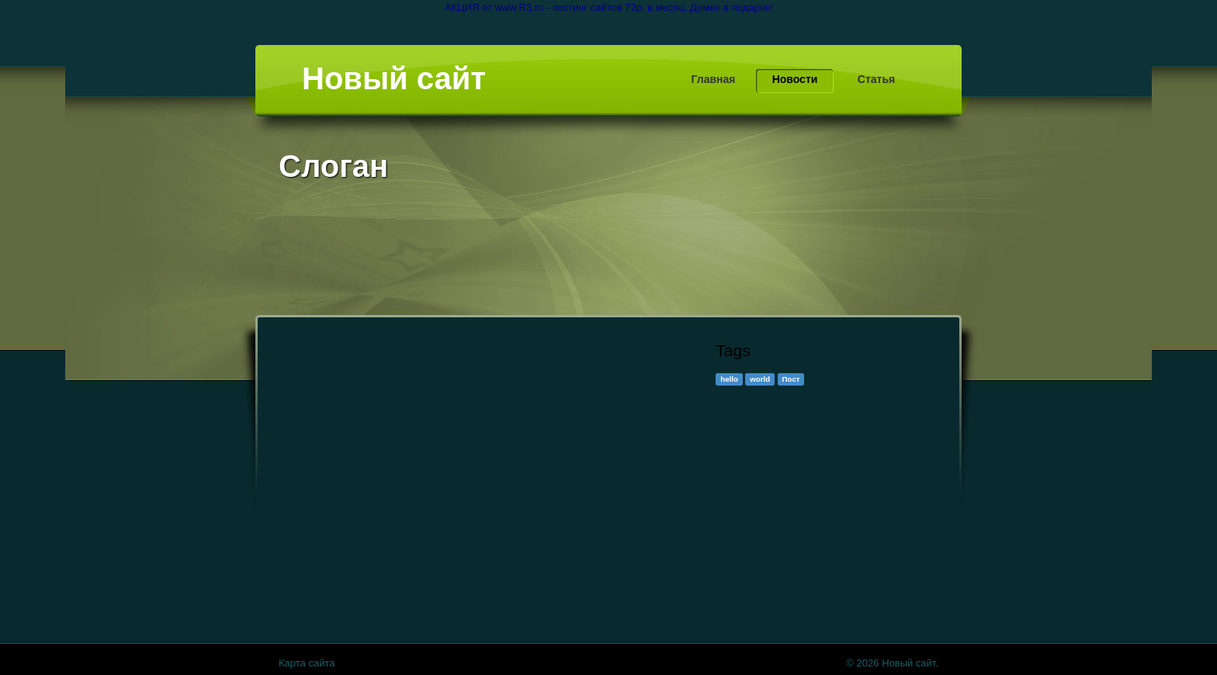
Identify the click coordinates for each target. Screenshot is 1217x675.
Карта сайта (307, 663)
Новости (795, 79)
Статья (876, 79)
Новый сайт (394, 78)
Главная (714, 79)
